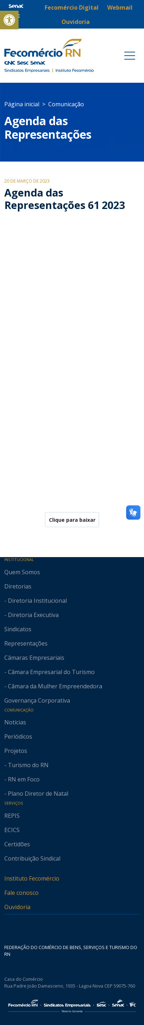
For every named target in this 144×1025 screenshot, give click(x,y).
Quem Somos (22, 572)
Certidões (17, 844)
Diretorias (17, 586)
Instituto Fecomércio (31, 878)
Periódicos (18, 736)
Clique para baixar (72, 519)
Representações (26, 643)
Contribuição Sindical (32, 858)
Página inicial (21, 104)
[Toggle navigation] (130, 55)
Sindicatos (17, 629)
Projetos (15, 751)
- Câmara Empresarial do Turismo (49, 672)
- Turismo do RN (26, 765)
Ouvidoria (17, 907)
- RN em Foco (22, 779)
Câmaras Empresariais (34, 658)
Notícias (15, 722)
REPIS (12, 816)
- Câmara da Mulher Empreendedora (53, 686)
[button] (9, 20)
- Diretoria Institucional (35, 601)
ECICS (12, 830)
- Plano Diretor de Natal (36, 793)
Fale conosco (21, 893)
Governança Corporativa (37, 700)
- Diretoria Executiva (31, 615)
